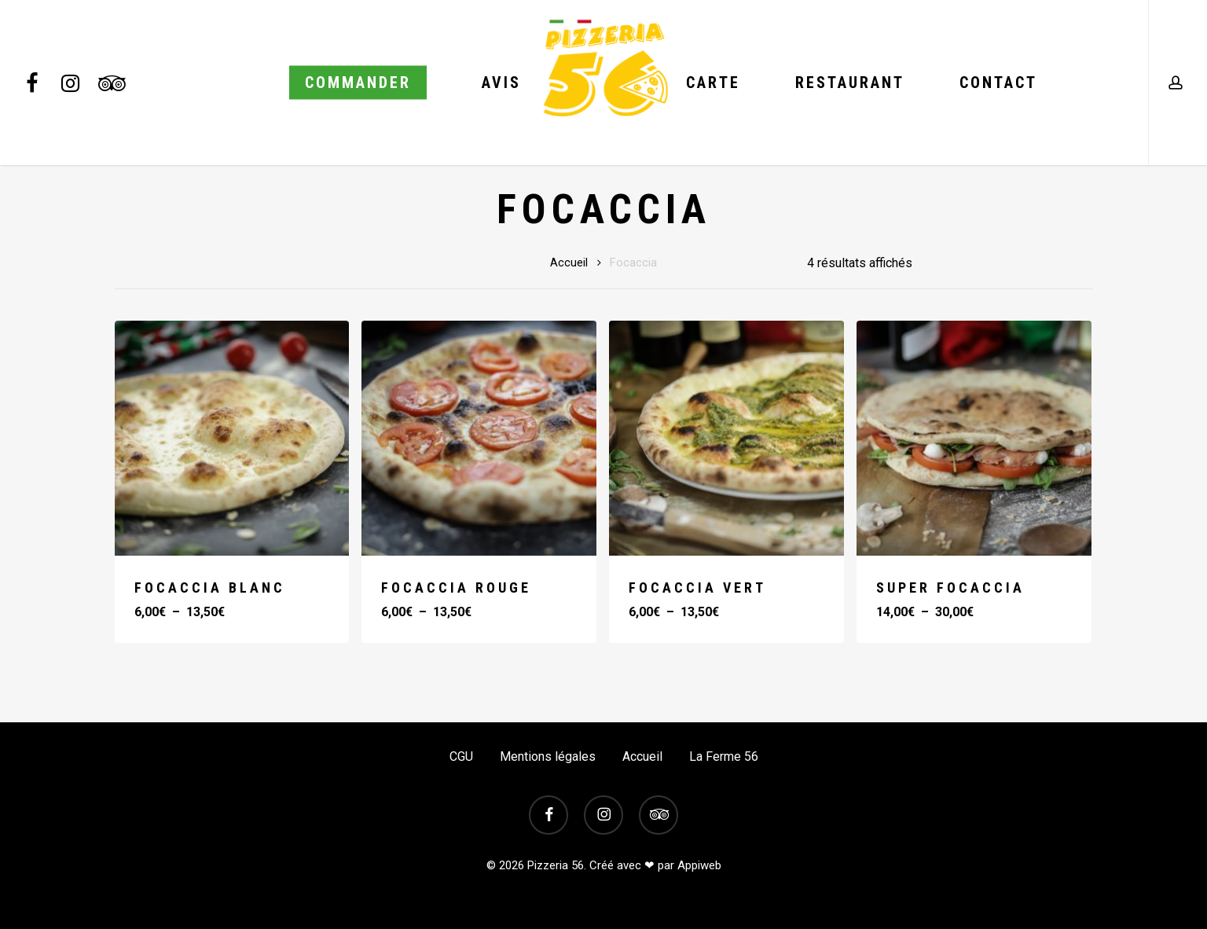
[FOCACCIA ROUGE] (478, 438)
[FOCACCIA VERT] (726, 438)
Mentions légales (548, 756)
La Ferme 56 (723, 756)
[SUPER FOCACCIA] (974, 438)
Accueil (569, 262)
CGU (461, 756)
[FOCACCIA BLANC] (232, 438)
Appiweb (699, 865)
